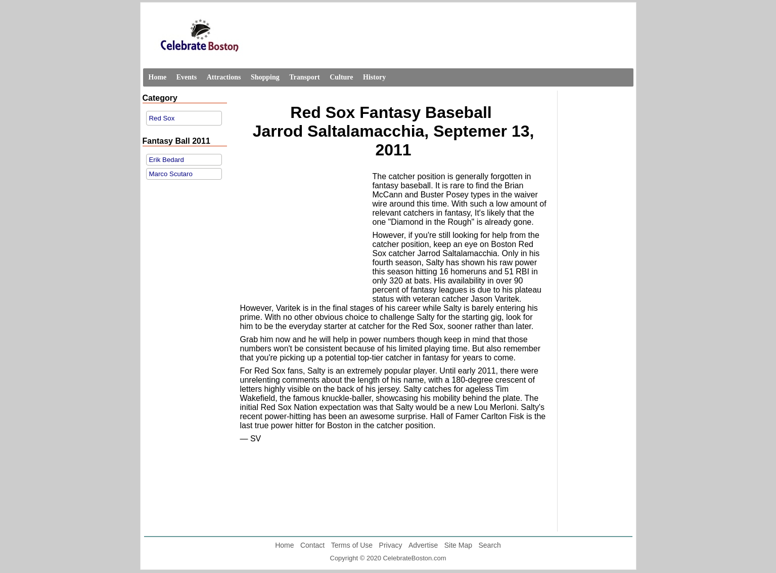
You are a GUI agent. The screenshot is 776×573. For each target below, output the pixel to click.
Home (158, 77)
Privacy (390, 545)
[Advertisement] (304, 236)
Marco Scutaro (171, 174)
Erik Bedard (166, 159)
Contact (312, 545)
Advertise (423, 545)
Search (489, 545)
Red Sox (162, 118)
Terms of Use (352, 545)
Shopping (265, 77)
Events (186, 77)
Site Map (458, 545)
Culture (341, 77)
